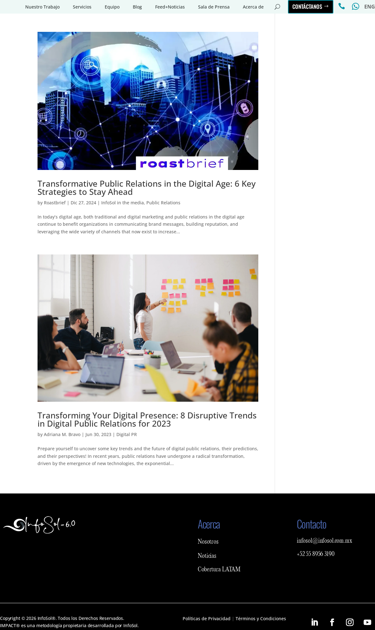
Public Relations (163, 203)
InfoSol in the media (122, 203)
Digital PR (126, 434)
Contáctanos (307, 6)
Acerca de (253, 7)
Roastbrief (55, 203)
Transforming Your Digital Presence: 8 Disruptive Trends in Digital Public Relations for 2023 (147, 419)
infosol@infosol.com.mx (324, 541)
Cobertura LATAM (219, 570)
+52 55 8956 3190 (316, 554)
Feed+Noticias (170, 7)
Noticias (207, 556)
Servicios (82, 7)
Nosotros (208, 542)
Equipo (112, 7)
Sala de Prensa (214, 7)
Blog (137, 7)
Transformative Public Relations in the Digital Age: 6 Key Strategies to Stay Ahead (146, 187)
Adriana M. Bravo (62, 434)
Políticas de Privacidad (207, 618)
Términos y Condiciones (261, 618)
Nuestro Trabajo (42, 7)
